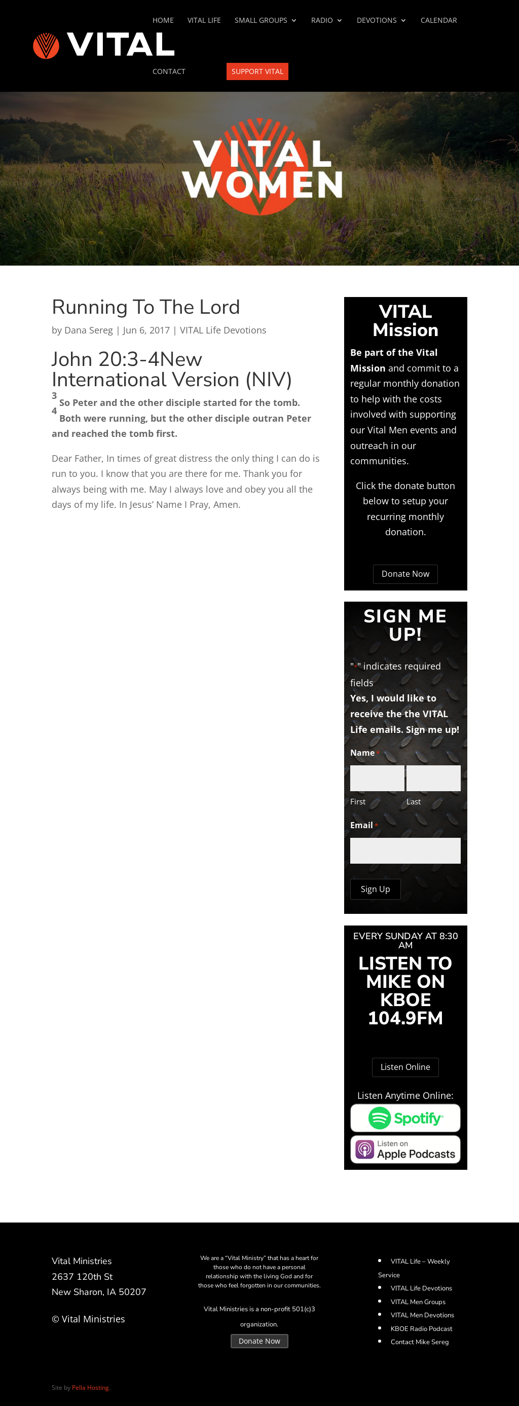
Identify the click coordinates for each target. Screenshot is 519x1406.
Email (364, 826)
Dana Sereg (88, 330)
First (357, 801)
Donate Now (405, 573)
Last (413, 801)
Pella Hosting (90, 1387)
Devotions (377, 21)
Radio (322, 21)
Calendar (439, 21)
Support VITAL (257, 71)
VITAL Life (204, 21)
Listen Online (405, 1066)
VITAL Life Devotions (223, 330)
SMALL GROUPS (261, 21)
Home (163, 21)
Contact (169, 72)
